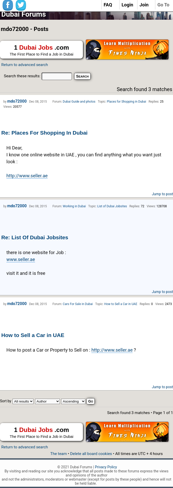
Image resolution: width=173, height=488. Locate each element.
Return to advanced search (24, 64)
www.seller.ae (20, 259)
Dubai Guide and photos (79, 101)
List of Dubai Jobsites (112, 206)
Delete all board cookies (91, 453)
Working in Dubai (74, 206)
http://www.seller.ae (27, 175)
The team (58, 453)
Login (127, 4)
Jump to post (162, 194)
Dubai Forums (23, 14)
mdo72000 (17, 101)
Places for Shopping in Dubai (126, 101)
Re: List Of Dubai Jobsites (34, 237)
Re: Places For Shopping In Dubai (44, 133)
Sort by (5, 401)
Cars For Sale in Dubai (78, 304)
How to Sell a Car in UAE (32, 335)
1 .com (41, 50)
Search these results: (38, 76)
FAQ (108, 4)
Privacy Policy (106, 467)
